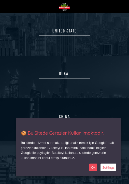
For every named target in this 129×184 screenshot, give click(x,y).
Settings (108, 167)
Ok (93, 167)
